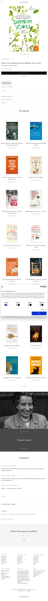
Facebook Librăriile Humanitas (23, 579)
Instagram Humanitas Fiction (23, 576)
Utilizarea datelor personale (38, 571)
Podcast (2, 572)
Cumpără (24, 73)
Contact (3, 579)
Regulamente (36, 575)
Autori (2, 563)
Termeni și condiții (36, 573)
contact (24, 539)
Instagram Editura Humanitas (23, 572)
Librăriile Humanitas (5, 571)
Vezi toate (24, 386)
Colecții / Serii (4, 562)
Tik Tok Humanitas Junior (22, 583)
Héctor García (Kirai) (9, 63)
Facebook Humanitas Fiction (23, 575)
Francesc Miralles (24, 63)
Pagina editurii (4, 556)
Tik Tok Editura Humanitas (22, 573)
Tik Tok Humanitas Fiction (22, 577)
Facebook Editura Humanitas (23, 571)
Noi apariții (3, 558)
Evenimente (3, 560)
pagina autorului (24, 448)
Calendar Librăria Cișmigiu (8, 504)
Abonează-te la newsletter (7, 519)
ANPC (34, 576)
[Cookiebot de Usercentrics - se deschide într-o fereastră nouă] (41, 287)
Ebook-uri (3, 575)
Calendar (3, 496)
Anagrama (29, 590)
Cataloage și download (5, 577)
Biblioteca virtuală (4, 573)
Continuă (3, 90)
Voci (34, 565)
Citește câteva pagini (24, 54)
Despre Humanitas (5, 576)
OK (39, 313)
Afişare (42, 309)
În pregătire (3, 559)
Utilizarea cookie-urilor (38, 572)
